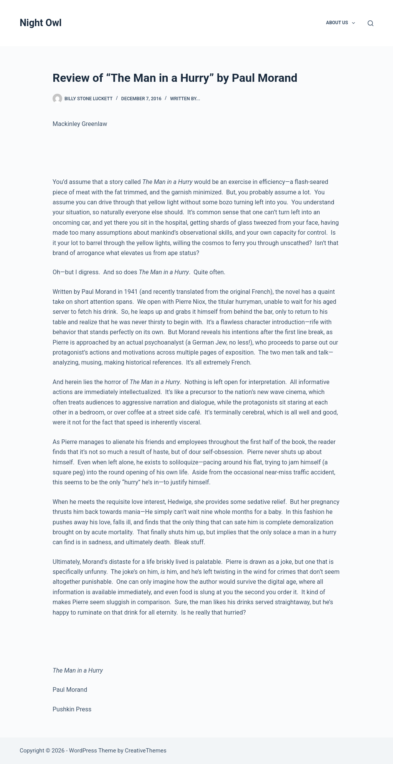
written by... (185, 98)
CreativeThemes (146, 750)
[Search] (370, 23)
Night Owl (40, 22)
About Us (342, 23)
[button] (353, 23)
